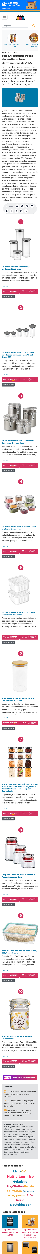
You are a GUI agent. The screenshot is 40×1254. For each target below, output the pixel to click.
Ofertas (10, 291)
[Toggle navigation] (5, 17)
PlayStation (15, 1186)
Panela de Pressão (20, 1188)
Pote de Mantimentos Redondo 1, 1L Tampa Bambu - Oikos (18, 699)
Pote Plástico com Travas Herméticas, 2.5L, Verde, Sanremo (19, 951)
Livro (17, 1171)
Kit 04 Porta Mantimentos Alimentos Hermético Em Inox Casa (18, 441)
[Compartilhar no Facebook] (22, 206)
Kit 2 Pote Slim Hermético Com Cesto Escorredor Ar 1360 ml (18, 613)
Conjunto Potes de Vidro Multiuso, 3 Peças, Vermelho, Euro (18, 875)
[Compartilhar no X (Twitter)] (27, 206)
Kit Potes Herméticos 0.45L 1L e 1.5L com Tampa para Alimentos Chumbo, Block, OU (18, 354)
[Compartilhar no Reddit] (16, 211)
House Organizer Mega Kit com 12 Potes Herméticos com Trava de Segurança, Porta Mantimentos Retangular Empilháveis (20, 788)
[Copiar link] (26, 211)
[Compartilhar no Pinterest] (11, 211)
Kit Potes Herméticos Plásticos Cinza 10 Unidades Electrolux (20, 527)
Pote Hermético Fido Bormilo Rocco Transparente (18, 1037)
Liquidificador (20, 1204)
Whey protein (17, 1195)
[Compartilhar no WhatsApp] (17, 206)
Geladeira (20, 1181)
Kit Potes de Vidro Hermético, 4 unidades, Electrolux (16, 267)
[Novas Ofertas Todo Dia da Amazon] (20, 5)
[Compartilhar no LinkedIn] (32, 206)
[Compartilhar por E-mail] (21, 211)
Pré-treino (24, 1197)
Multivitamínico (20, 1176)
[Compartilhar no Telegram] (7, 211)
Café (24, 1171)
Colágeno (28, 1191)
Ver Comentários (8, 296)
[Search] (15, 26)
